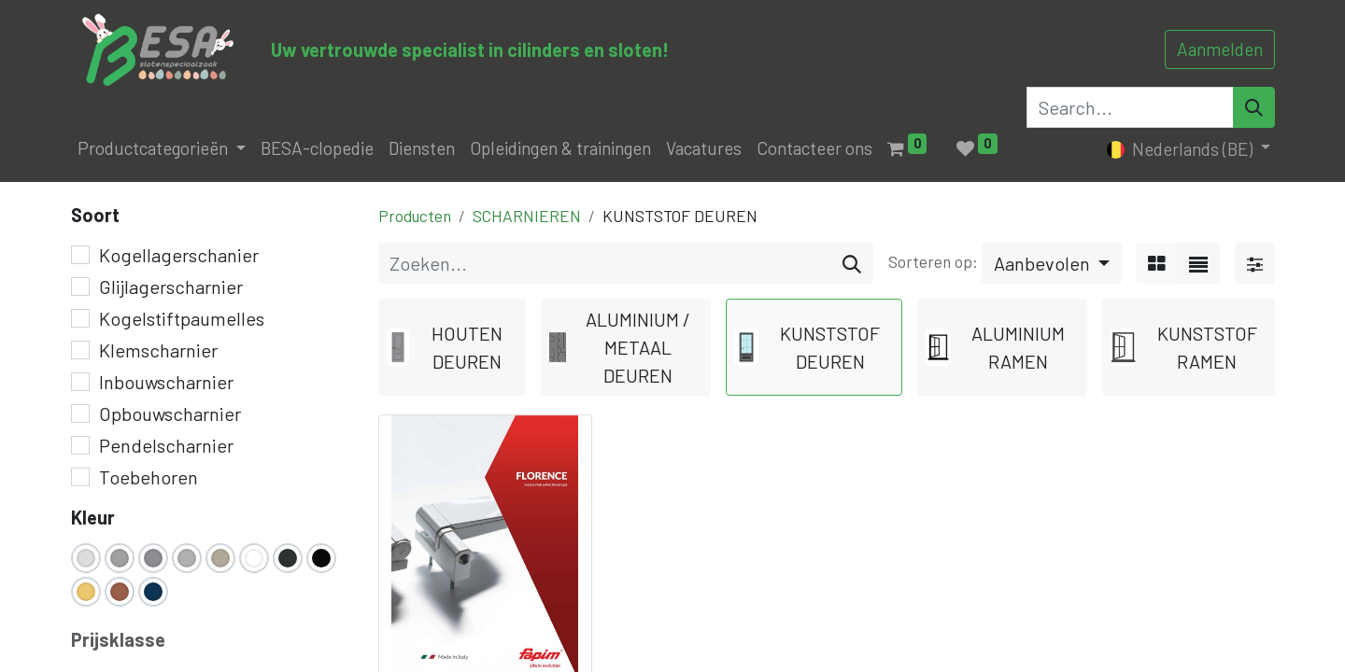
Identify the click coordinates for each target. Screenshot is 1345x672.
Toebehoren (148, 477)
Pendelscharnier (166, 445)
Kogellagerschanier (179, 255)
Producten (414, 215)
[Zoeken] (851, 263)
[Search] (1254, 107)
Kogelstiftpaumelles (181, 318)
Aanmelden (1220, 49)
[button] (1052, 263)
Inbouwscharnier (166, 382)
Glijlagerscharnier (171, 286)
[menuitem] (317, 149)
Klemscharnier (158, 350)
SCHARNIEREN (527, 215)
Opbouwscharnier (170, 413)
